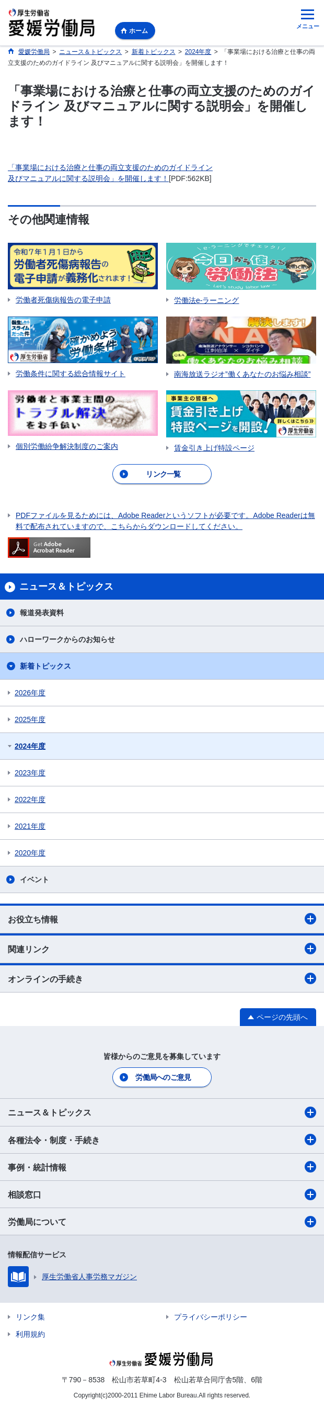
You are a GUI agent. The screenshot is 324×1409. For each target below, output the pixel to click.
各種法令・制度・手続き (162, 1139)
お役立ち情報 (162, 919)
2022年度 (30, 799)
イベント (34, 879)
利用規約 (30, 1334)
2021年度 (30, 826)
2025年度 (30, 719)
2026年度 (30, 693)
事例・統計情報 (162, 1167)
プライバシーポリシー (210, 1317)
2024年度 (30, 746)
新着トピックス (45, 666)
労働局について (162, 1221)
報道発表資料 (42, 612)
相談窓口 (162, 1194)
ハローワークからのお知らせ (67, 639)
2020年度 (30, 853)
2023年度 (30, 773)
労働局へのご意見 (163, 1077)
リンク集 (30, 1317)
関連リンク (162, 948)
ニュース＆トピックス (162, 1112)
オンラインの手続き (162, 978)
